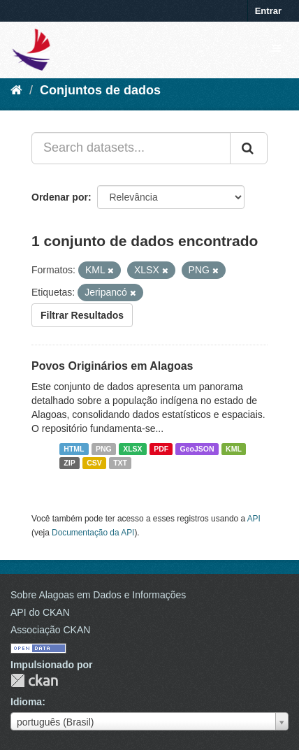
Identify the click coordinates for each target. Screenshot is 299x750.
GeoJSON (197, 449)
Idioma (26, 701)
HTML (74, 449)
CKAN (34, 680)
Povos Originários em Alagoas (112, 366)
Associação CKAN (50, 629)
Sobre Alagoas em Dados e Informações (98, 594)
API (254, 519)
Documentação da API (93, 533)
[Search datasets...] (131, 148)
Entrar (268, 11)
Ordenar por (59, 197)
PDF (161, 449)
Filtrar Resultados (82, 315)
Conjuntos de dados (100, 90)
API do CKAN (40, 612)
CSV (94, 463)
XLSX (132, 449)
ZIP (69, 463)
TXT (120, 463)
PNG (104, 449)
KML (234, 449)
